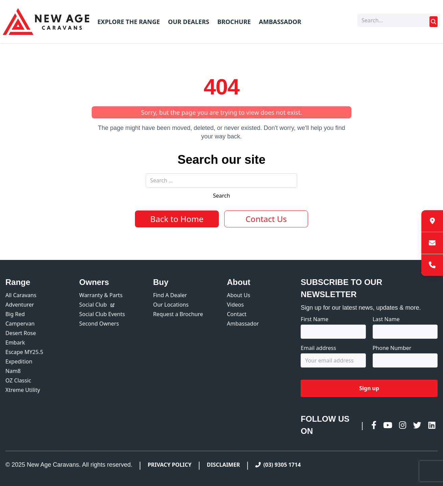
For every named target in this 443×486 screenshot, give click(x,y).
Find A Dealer (170, 295)
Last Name (386, 319)
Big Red (15, 314)
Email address (318, 348)
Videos (235, 304)
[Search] (398, 20)
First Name (314, 319)
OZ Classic (18, 380)
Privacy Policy (170, 464)
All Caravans (21, 295)
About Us (238, 295)
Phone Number (392, 348)
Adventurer (19, 304)
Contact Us (266, 218)
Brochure (234, 22)
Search (221, 195)
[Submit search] (433, 21)
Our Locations (171, 304)
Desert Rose (20, 333)
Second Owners (99, 323)
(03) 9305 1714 (278, 464)
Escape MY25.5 (24, 352)
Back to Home (176, 218)
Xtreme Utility (22, 390)
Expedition (18, 361)
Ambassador (280, 22)
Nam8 (13, 371)
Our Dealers (188, 22)
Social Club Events (102, 314)
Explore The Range (128, 22)
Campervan (20, 323)
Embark (15, 342)
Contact (237, 314)
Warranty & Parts (100, 295)
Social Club (97, 304)
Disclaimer (223, 464)
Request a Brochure (178, 314)
